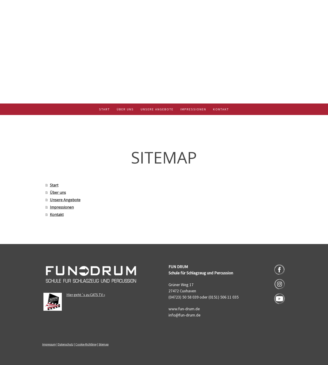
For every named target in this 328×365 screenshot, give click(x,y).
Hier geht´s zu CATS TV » (85, 294)
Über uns (125, 109)
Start (104, 109)
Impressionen (193, 109)
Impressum (49, 344)
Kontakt (221, 109)
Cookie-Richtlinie (86, 344)
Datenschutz (65, 344)
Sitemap (104, 344)
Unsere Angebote (157, 109)
